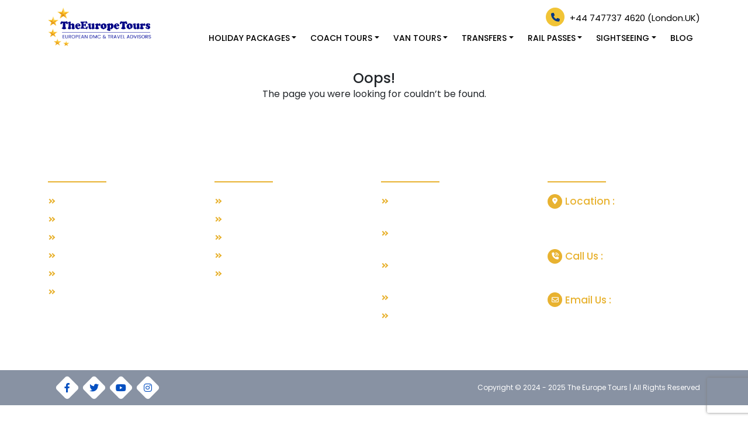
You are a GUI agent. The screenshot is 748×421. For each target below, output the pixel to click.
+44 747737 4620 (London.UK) (623, 18)
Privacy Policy (84, 273)
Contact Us (80, 237)
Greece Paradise (259, 219)
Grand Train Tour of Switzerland (453, 297)
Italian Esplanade (259, 255)
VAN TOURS (417, 38)
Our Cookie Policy (92, 292)
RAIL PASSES (552, 38)
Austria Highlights (258, 273)
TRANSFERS (484, 38)
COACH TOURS (341, 38)
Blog (681, 38)
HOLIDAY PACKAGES (249, 38)
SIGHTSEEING (622, 38)
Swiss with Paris (255, 201)
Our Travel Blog (88, 201)
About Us (76, 219)
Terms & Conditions (96, 255)
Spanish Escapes (258, 237)
